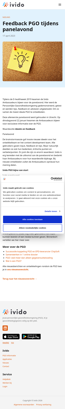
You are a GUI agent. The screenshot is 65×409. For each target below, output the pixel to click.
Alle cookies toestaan (32, 219)
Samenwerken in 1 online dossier (22, 254)
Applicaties (7, 359)
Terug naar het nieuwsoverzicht (19, 278)
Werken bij (7, 383)
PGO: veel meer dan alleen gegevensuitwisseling (29, 257)
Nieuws (6, 17)
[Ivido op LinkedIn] (5, 328)
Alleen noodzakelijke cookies (32, 228)
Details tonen (51, 211)
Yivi (12, 342)
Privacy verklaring (43, 404)
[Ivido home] (13, 4)
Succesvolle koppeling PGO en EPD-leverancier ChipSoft (32, 251)
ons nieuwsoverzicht (17, 269)
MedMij (6, 342)
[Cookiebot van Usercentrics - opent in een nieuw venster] (50, 179)
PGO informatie (9, 355)
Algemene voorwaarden (24, 404)
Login (5, 386)
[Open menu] (59, 4)
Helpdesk (6, 379)
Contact (6, 366)
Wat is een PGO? (13, 261)
